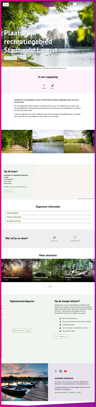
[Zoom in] (34, 166)
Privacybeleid (71, 392)
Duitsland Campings (35, 68)
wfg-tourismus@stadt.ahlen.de (18, 186)
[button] (10, 58)
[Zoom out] (34, 168)
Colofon (79, 392)
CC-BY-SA (62, 273)
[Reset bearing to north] (34, 170)
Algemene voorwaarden (61, 392)
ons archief (82, 313)
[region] (63, 182)
